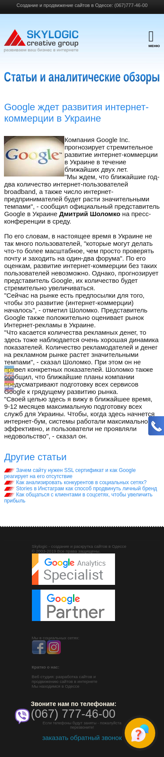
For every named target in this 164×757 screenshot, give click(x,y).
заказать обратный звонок (82, 737)
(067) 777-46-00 (73, 713)
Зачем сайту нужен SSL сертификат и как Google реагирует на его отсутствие (70, 473)
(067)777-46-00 (130, 5)
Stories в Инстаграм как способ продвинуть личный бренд (80, 488)
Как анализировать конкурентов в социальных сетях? (75, 482)
